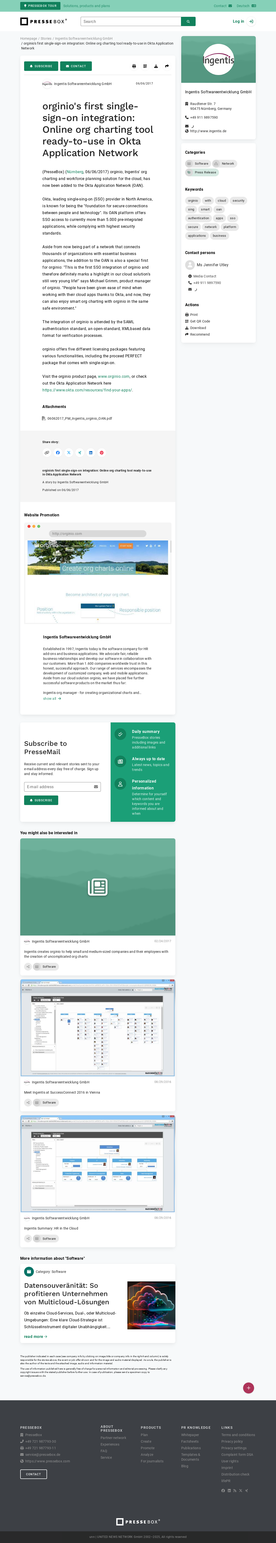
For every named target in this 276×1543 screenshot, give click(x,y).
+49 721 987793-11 (40, 1448)
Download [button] (198, 328)
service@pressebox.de (33, 1375)
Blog (184, 1466)
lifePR (226, 1481)
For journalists (152, 1461)
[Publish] (248, 1387)
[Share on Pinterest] (101, 452)
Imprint (227, 1468)
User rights (229, 1461)
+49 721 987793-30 (40, 1441)
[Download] (156, 66)
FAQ (104, 1451)
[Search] (188, 21)
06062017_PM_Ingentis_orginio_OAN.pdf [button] (80, 418)
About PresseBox (112, 1428)
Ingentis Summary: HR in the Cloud (51, 1228)
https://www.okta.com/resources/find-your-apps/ (87, 390)
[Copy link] (46, 452)
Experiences (110, 1444)
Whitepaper (190, 1435)
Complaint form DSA (237, 1455)
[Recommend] (166, 66)
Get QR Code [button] (200, 321)
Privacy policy (232, 1441)
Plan (144, 1435)
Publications (191, 1448)
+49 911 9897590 (204, 117)
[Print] (134, 66)
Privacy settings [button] (234, 1448)
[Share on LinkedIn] (90, 452)
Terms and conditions (238, 1435)
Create (146, 1441)
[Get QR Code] (145, 66)
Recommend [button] (200, 334)
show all (52, 699)
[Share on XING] (79, 452)
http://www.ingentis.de (208, 131)
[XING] (246, 1490)
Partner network (113, 1438)
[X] (240, 1490)
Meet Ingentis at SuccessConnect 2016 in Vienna (62, 1092)
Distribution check (235, 1474)
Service (106, 1457)
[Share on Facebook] (57, 452)
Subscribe (41, 66)
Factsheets (190, 1441)
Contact (76, 66)
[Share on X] (68, 452)
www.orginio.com (114, 376)
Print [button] (194, 315)
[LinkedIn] (229, 1490)
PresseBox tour (40, 6)
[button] (28, 967)
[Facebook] (223, 1490)
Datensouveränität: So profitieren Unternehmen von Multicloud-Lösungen (66, 1293)
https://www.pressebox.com (47, 1461)
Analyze (147, 1455)
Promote (147, 1448)
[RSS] (234, 1490)
